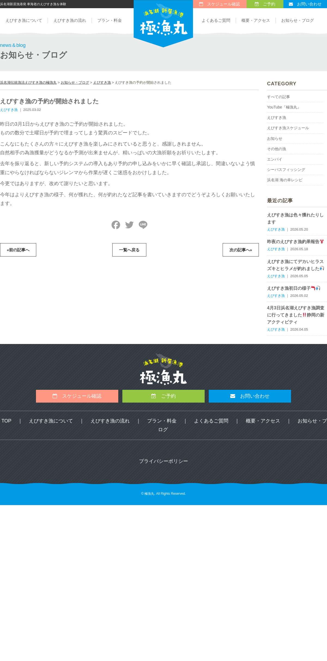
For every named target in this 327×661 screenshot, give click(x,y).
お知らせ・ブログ (297, 20)
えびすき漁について (23, 20)
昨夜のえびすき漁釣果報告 (295, 241)
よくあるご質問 (216, 20)
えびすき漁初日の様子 (293, 288)
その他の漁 (276, 149)
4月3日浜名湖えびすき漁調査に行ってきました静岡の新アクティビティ (295, 315)
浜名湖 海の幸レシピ (284, 180)
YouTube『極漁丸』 (284, 107)
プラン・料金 (109, 20)
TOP (6, 421)
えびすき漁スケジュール (288, 128)
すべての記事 (278, 97)
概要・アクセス (255, 20)
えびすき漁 (276, 117)
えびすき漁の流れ (69, 20)
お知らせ (274, 138)
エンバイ (274, 159)
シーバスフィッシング (286, 169)
